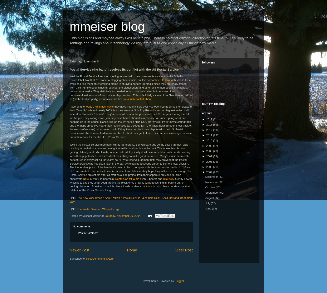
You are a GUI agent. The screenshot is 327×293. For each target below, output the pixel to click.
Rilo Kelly (168, 178)
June (208, 208)
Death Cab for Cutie (127, 178)
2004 (209, 172)
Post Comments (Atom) (100, 258)
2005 (209, 167)
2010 (209, 140)
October (210, 187)
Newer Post (79, 250)
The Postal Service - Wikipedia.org (98, 209)
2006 (209, 161)
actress (147, 186)
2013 (209, 124)
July (208, 203)
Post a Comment (88, 233)
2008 (209, 151)
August (210, 198)
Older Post (184, 250)
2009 (209, 145)
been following (164, 80)
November (212, 182)
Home (132, 250)
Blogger (179, 281)
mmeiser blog (107, 26)
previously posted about (137, 99)
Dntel (86, 178)
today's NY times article (100, 106)
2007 (209, 156)
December (212, 176)
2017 (209, 119)
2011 (209, 135)
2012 (209, 130)
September (212, 192)
